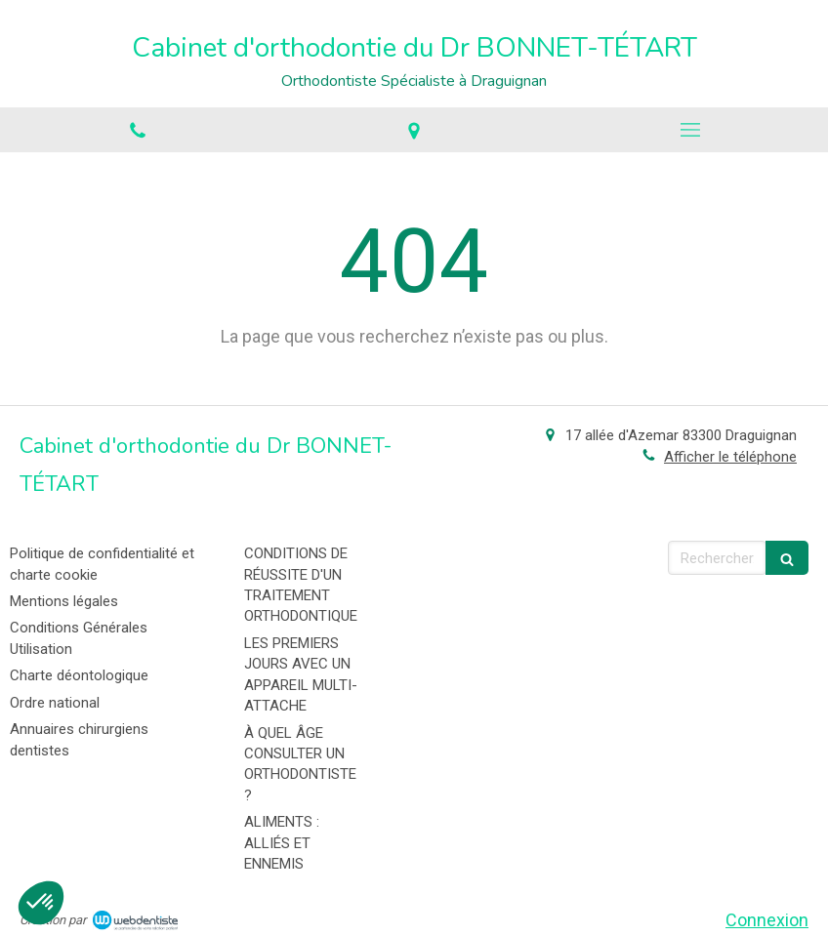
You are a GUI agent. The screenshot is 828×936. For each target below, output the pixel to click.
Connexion (766, 920)
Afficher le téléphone (730, 457)
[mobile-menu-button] (690, 129)
